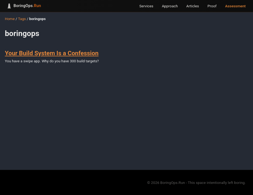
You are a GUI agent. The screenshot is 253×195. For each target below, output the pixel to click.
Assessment (235, 6)
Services (146, 6)
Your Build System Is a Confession (52, 53)
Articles (192, 6)
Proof (212, 6)
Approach (170, 6)
